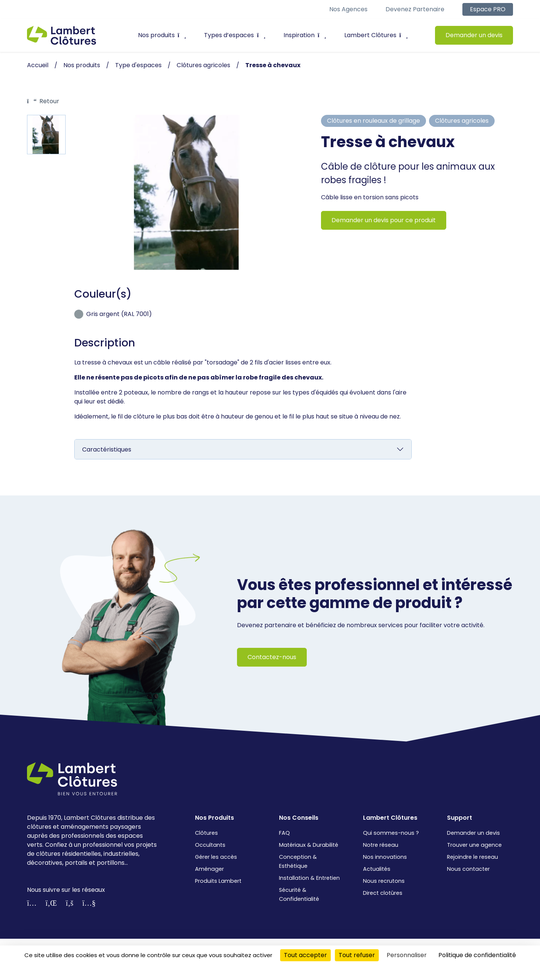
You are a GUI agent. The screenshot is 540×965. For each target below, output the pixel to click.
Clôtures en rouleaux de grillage (373, 120)
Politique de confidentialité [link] (477, 955)
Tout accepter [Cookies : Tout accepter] (305, 955)
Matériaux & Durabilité (308, 845)
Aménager (209, 869)
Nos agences (348, 9)
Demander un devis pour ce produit (384, 220)
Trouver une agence (474, 845)
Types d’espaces (235, 35)
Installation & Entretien (309, 878)
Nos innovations (385, 857)
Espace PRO (488, 9)
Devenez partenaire (415, 9)
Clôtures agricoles (462, 120)
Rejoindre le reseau (472, 857)
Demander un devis (474, 35)
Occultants (210, 845)
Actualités (376, 869)
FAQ (284, 833)
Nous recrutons (384, 881)
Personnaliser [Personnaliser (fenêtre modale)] (407, 955)
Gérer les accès (216, 857)
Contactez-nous (272, 657)
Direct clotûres (382, 893)
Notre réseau (380, 845)
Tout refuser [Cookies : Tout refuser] (357, 955)
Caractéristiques (106, 449)
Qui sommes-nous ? (391, 833)
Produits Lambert (218, 881)
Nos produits (162, 35)
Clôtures (206, 833)
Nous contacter (468, 869)
